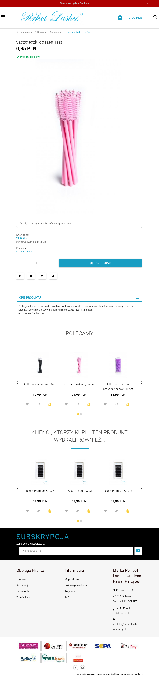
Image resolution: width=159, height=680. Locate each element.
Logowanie (22, 579)
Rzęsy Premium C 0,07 (40, 490)
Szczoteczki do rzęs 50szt (79, 384)
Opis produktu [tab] (30, 297)
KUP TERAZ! (100, 263)
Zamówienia (23, 597)
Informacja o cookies (85, 674)
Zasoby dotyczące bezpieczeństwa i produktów (45, 223)
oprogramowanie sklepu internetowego (115, 674)
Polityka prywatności (76, 585)
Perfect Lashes (24, 251)
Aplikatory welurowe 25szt (40, 384)
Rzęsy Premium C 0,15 (118, 490)
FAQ (67, 597)
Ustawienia (22, 591)
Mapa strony (72, 579)
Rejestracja (22, 585)
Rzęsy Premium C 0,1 (79, 490)
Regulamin (71, 591)
